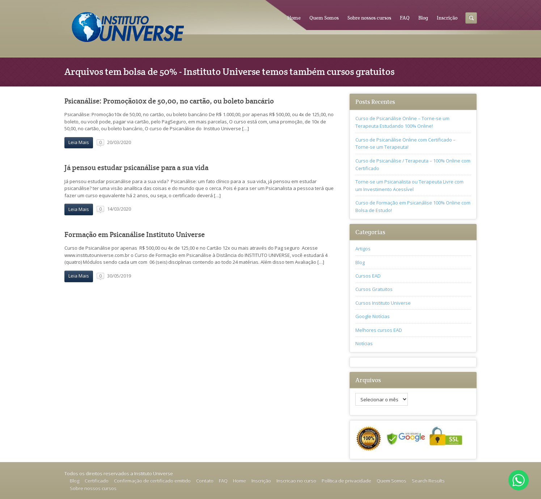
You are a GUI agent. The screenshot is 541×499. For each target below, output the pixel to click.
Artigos (363, 248)
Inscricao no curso (296, 480)
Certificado (97, 480)
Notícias (364, 343)
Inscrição (447, 17)
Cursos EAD (368, 275)
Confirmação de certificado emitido (152, 480)
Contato (205, 480)
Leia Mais (78, 142)
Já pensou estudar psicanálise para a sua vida (136, 167)
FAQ (405, 17)
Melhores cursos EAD (378, 330)
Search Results (428, 480)
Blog (423, 17)
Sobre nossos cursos (369, 17)
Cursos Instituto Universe (383, 303)
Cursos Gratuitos (374, 289)
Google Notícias (372, 316)
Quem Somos (324, 17)
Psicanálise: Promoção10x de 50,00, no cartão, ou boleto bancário (169, 101)
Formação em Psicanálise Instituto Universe (134, 234)
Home (294, 17)
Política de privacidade (346, 480)
